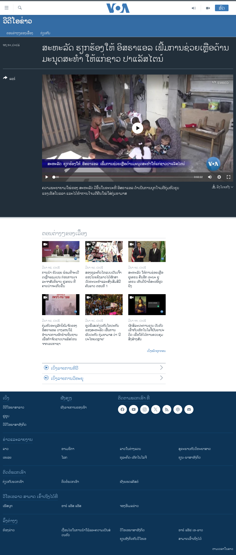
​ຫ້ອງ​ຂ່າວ (9, 530)
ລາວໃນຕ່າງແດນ (130, 448)
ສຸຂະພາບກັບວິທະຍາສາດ (195, 448)
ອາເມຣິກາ (67, 448)
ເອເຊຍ (7, 457)
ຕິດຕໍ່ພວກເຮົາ (70, 481)
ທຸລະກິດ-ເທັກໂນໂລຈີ (133, 457)
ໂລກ (64, 457)
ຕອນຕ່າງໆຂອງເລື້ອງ (20, 33)
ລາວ (6, 448)
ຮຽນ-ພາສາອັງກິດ (190, 457)
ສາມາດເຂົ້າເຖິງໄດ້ (190, 538)
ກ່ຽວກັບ (45, 33)
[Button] (9, 79)
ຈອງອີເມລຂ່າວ (129, 506)
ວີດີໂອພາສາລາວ (13, 407)
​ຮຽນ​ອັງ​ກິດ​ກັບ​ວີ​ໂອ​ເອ (133, 538)
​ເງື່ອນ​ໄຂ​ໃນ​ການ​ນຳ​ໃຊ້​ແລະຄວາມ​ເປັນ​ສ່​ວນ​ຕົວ (86, 533)
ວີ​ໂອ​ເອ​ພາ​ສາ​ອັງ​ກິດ (132, 530)
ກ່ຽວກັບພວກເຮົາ (13, 481)
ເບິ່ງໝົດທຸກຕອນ (156, 351)
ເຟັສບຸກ (8, 506)
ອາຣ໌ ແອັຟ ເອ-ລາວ (191, 530)
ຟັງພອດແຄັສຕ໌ (129, 481)
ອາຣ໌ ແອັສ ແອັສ (71, 506)
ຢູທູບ (6, 416)
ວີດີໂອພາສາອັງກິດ (14, 424)
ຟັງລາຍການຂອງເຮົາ (74, 407)
